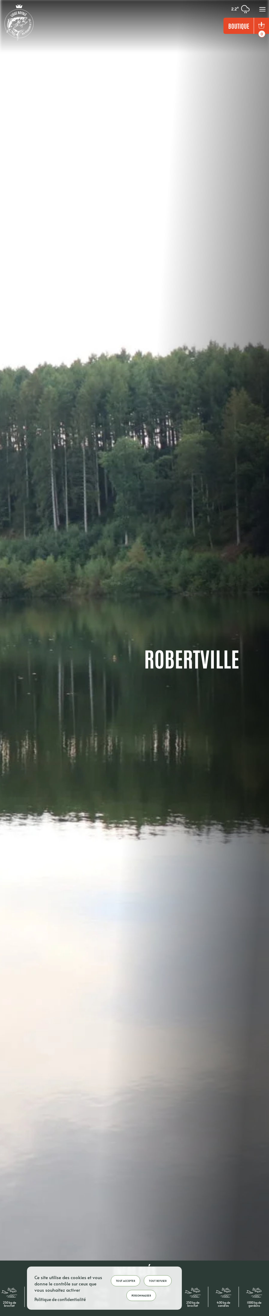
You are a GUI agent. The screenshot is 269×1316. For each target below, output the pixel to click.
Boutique (238, 26)
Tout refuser (158, 1280)
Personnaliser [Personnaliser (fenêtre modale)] (141, 1295)
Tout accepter (125, 1280)
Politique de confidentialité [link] (60, 1299)
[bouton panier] (261, 26)
